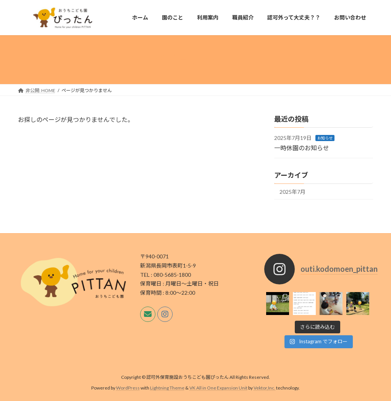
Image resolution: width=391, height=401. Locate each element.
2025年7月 (292, 191)
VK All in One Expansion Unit (218, 388)
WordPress (128, 388)
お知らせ (325, 138)
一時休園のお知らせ (301, 147)
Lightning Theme (167, 388)
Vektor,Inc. (264, 388)
